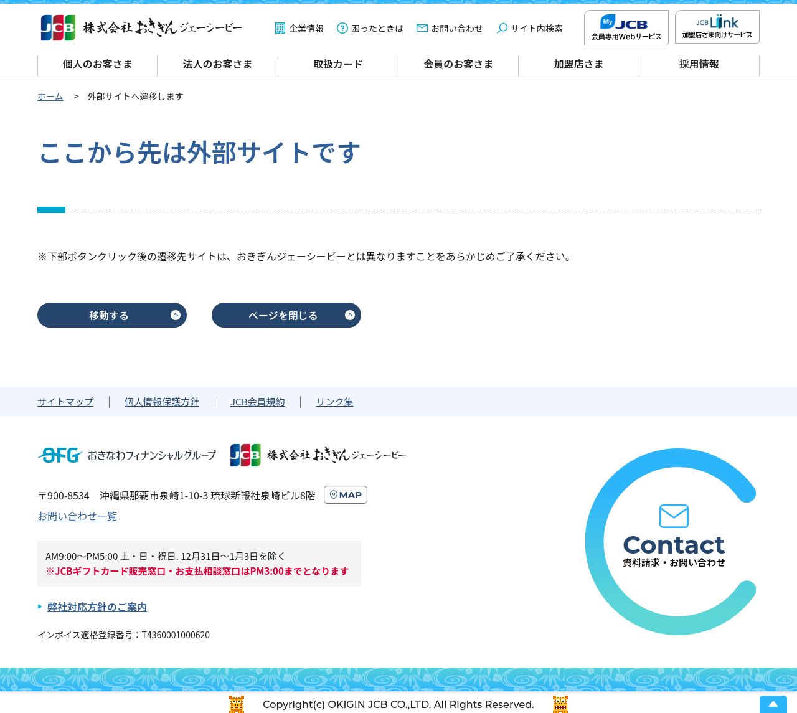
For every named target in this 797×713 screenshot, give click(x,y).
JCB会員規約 (257, 401)
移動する (109, 315)
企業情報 (306, 28)
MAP (350, 495)
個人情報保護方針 (162, 401)
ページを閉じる (283, 315)
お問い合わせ (457, 28)
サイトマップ (65, 401)
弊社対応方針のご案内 (97, 606)
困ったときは (377, 28)
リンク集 (334, 401)
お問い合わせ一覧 (77, 515)
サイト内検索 (537, 28)
